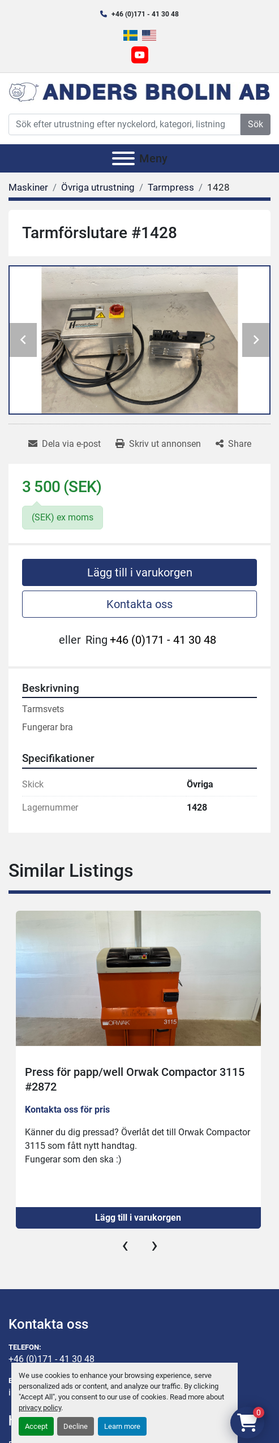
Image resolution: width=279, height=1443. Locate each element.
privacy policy (40, 1407)
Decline (75, 1426)
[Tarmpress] (171, 187)
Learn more (122, 1426)
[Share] (233, 444)
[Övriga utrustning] (98, 187)
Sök (255, 124)
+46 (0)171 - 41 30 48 (145, 14)
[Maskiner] (28, 187)
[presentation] (125, 1245)
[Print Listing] (158, 444)
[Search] (124, 124)
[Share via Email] (64, 444)
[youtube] (139, 54)
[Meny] (123, 158)
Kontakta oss (139, 604)
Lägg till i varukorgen (139, 572)
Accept (36, 1426)
